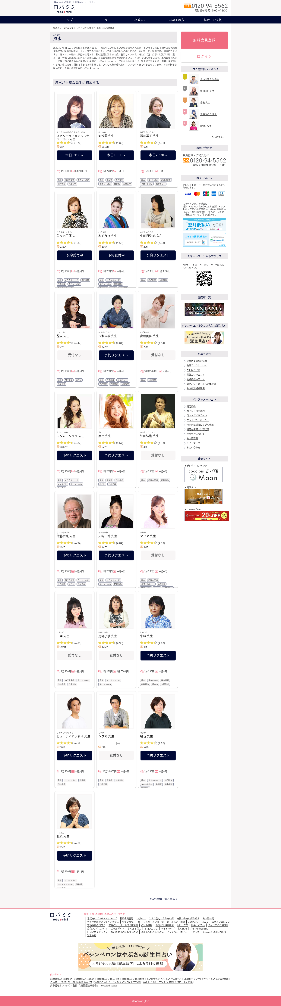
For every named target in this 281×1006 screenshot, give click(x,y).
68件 (62, 146)
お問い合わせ (193, 447)
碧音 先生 (146, 736)
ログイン (204, 56)
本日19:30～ (74, 154)
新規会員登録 (126, 918)
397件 (63, 647)
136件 (105, 246)
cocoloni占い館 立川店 (107, 978)
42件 (146, 547)
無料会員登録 (204, 39)
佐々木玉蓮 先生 (67, 235)
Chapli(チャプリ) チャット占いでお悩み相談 (206, 978)
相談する (140, 19)
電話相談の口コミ (196, 379)
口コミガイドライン (197, 415)
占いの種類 (88, 27)
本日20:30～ (158, 154)
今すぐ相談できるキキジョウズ (103, 922)
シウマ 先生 (106, 736)
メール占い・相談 (176, 922)
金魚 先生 (205, 102)
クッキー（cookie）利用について (210, 932)
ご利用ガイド (193, 370)
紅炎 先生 (63, 836)
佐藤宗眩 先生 (66, 536)
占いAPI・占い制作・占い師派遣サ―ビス (71, 982)
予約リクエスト (158, 255)
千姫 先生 (63, 636)
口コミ (205, 922)
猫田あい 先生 (207, 91)
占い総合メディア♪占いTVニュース (164, 978)
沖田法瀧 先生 (149, 435)
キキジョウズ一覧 (131, 922)
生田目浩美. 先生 (151, 235)
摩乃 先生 (104, 435)
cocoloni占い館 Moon (61, 978)
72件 (104, 547)
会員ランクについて (197, 365)
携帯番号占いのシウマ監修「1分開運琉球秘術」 (74, 985)
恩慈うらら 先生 (208, 114)
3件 (145, 447)
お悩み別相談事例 (196, 388)
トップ (68, 19)
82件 (104, 447)
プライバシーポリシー (198, 420)
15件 (62, 547)
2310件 (64, 246)
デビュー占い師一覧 (153, 922)
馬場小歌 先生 (107, 636)
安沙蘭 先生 (106, 135)
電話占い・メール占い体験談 (201, 384)
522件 (105, 347)
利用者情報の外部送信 (198, 429)
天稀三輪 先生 (107, 536)
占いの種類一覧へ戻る (162, 899)
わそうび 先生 (107, 235)
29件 (146, 246)
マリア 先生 (148, 536)
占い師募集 (192, 438)
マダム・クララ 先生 (70, 435)
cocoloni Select (109, 985)
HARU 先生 (206, 126)
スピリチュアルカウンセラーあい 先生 (73, 137)
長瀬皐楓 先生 (107, 336)
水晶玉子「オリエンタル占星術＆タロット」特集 (168, 982)
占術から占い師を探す (188, 918)
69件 (146, 146)
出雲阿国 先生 (149, 336)
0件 (104, 747)
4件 (145, 647)
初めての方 (176, 19)
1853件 (64, 447)
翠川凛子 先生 (149, 135)
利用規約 (191, 406)
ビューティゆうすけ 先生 (73, 736)
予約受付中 (74, 255)
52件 (146, 747)
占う (104, 19)
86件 (62, 747)
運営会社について (196, 434)
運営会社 (91, 935)
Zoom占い (193, 922)
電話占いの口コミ (196, 374)
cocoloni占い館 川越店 (133, 978)
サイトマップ (193, 443)
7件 (62, 347)
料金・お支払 (213, 19)
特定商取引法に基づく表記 (124, 932)
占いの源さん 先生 (209, 79)
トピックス (182, 925)
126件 (105, 647)
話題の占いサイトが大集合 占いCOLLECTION (117, 982)
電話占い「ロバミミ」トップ (66, 27)
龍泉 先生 (63, 336)
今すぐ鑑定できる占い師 (161, 918)
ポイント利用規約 (196, 411)
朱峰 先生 (146, 636)
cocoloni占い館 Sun (84, 978)
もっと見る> (217, 137)
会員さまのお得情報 (197, 361)
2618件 (105, 146)
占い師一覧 (208, 918)
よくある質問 (134, 928)
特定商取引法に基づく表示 (200, 424)
